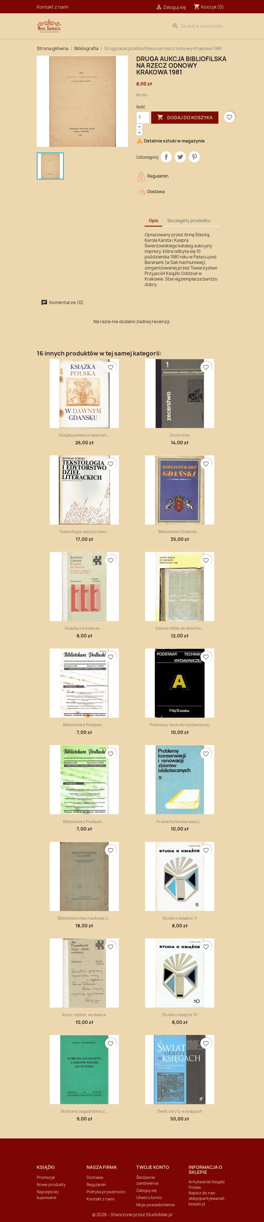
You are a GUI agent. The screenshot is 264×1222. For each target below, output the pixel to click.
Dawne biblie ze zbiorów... (180, 628)
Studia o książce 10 (179, 1014)
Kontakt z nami (52, 7)
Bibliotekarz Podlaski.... (84, 724)
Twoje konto (152, 1167)
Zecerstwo (179, 435)
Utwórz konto (149, 1197)
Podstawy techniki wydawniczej (180, 724)
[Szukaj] (198, 26)
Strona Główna (96, 26)
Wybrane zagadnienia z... (84, 1111)
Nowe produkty (51, 1184)
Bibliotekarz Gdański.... (179, 531)
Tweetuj (180, 156)
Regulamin (96, 1184)
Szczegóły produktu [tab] (188, 221)
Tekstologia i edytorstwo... (84, 531)
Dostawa (134, 26)
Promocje (46, 1177)
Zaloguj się (146, 1190)
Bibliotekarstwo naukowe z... (84, 918)
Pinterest (194, 156)
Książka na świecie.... (84, 628)
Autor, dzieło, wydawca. (84, 1014)
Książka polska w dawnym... (84, 435)
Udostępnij (166, 156)
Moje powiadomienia (155, 1204)
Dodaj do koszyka (185, 117)
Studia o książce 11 (180, 918)
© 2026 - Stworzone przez (119, 1215)
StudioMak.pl (159, 1215)
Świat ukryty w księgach (179, 1111)
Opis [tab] (153, 221)
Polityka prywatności (106, 1191)
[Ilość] (143, 117)
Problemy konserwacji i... (179, 821)
